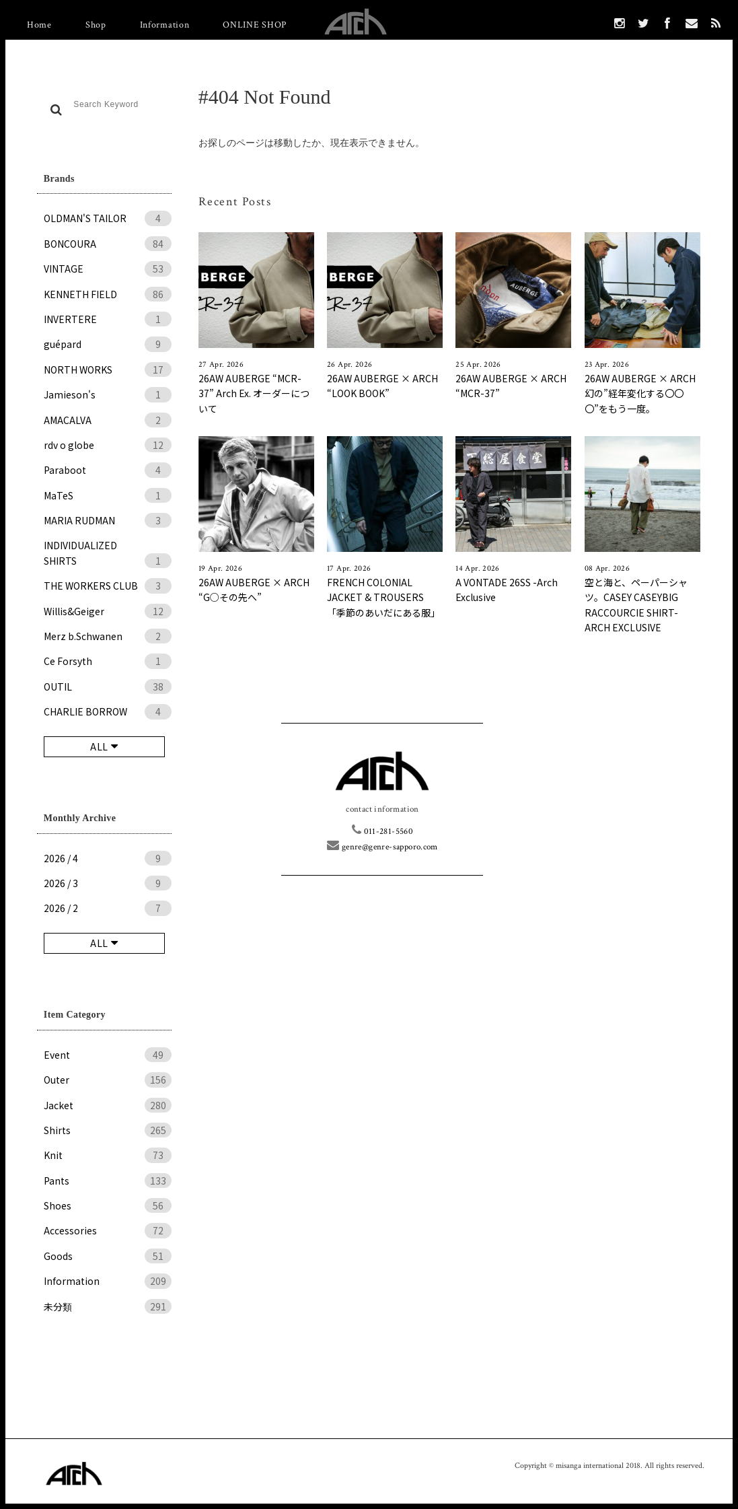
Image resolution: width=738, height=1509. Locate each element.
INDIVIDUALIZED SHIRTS (108, 553)
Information (165, 25)
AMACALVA (108, 420)
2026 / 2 (108, 908)
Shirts (108, 1130)
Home (39, 25)
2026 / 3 (108, 883)
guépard (108, 344)
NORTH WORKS (108, 369)
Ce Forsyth (108, 661)
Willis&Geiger (108, 611)
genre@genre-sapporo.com (382, 847)
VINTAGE (108, 268)
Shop (95, 25)
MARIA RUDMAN (108, 520)
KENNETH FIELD (108, 294)
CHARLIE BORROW (108, 711)
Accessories (108, 1230)
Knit (108, 1155)
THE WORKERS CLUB (108, 585)
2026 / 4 (108, 858)
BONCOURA (108, 243)
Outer (108, 1079)
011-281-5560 (382, 831)
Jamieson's (108, 394)
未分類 (108, 1306)
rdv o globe (108, 444)
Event (108, 1054)
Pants (108, 1180)
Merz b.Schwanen (108, 636)
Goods (108, 1256)
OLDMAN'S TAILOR (108, 218)
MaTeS (108, 495)
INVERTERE (108, 319)
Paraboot (108, 469)
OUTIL (108, 686)
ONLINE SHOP (255, 25)
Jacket (108, 1105)
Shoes (108, 1205)
